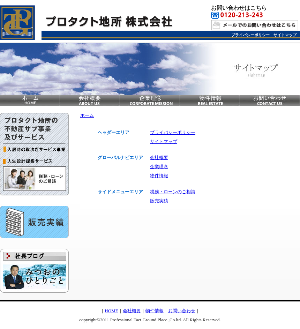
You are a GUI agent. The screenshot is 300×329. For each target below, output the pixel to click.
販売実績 (34, 222)
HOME (111, 310)
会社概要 (90, 100)
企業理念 (150, 100)
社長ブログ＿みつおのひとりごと (34, 271)
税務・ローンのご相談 (34, 180)
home (30, 100)
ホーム (87, 115)
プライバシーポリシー (250, 35)
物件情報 (210, 100)
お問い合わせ (270, 100)
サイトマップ (285, 35)
